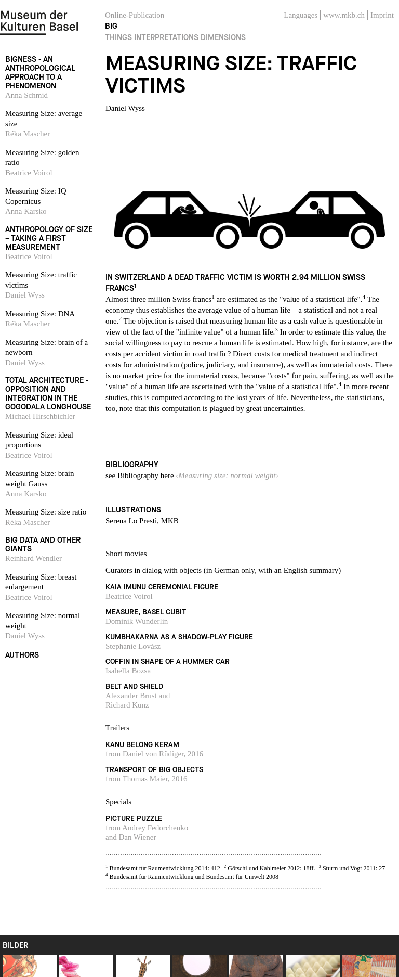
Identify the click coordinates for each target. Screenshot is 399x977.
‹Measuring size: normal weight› (227, 475)
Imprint (382, 15)
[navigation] (39, 21)
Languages (300, 15)
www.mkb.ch (344, 15)
